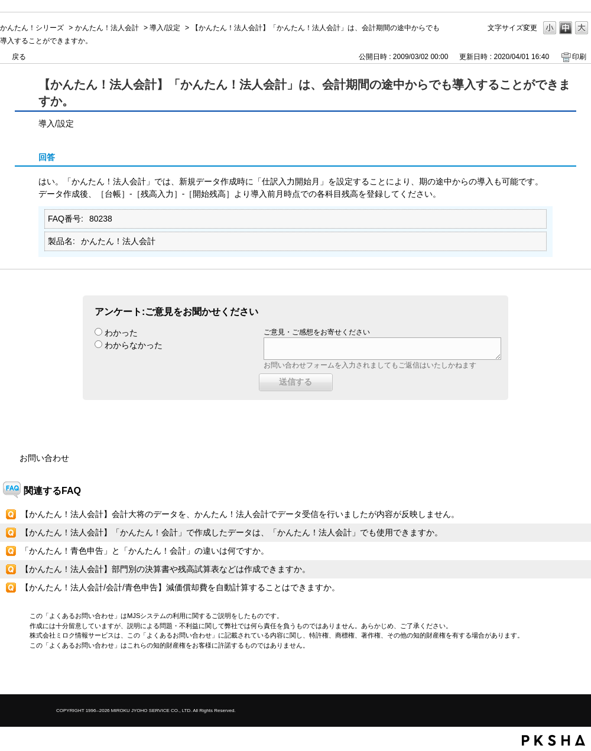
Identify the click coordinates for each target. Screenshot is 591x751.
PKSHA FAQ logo (553, 740)
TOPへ (561, 675)
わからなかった (134, 345)
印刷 (579, 57)
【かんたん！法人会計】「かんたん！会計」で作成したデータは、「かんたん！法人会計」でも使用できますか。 (232, 532)
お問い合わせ (44, 458)
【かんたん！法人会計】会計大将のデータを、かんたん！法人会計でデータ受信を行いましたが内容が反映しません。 (240, 514)
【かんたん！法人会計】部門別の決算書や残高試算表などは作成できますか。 (165, 569)
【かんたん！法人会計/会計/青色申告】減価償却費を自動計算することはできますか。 (180, 587)
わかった (121, 332)
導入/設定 (165, 28)
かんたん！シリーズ (32, 28)
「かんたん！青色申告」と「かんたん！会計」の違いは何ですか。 (145, 550)
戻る (19, 57)
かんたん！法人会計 (107, 28)
